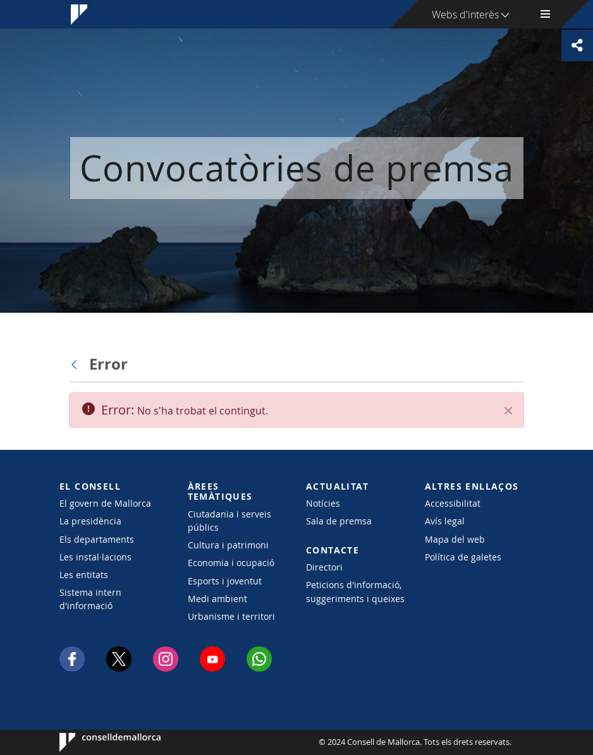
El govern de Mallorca (105, 503)
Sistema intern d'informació (90, 599)
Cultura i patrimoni (228, 545)
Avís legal (445, 521)
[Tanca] (508, 411)
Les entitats (83, 575)
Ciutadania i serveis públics (229, 520)
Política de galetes (463, 557)
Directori (324, 567)
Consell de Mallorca (97, 742)
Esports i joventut (225, 581)
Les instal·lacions (95, 557)
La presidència (90, 521)
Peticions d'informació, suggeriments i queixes (355, 591)
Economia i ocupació (231, 563)
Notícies (323, 503)
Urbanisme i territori (231, 616)
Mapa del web (455, 539)
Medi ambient (217, 599)
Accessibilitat (452, 503)
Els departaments (96, 539)
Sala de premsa (339, 521)
